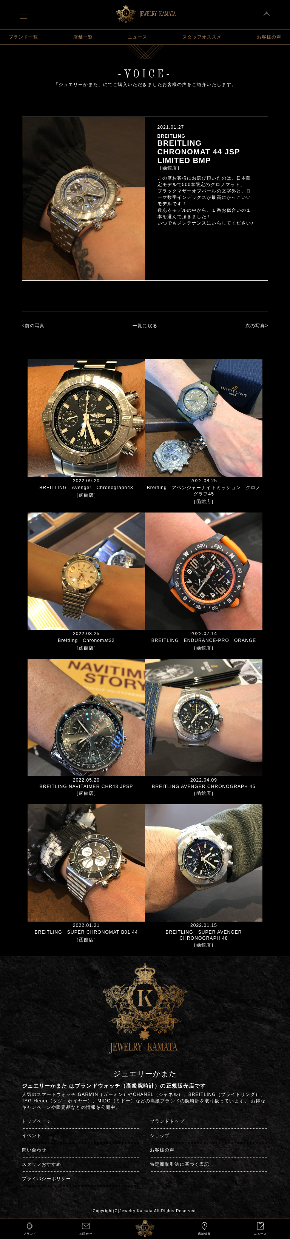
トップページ (36, 1121)
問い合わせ (34, 1150)
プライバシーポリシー (46, 1178)
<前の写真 (33, 325)
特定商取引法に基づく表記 (179, 1164)
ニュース (137, 37)
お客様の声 (269, 37)
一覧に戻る (145, 325)
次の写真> (256, 325)
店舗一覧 (83, 37)
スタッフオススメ (202, 37)
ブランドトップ (167, 1121)
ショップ (160, 1135)
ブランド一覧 (23, 37)
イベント (32, 1135)
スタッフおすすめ (42, 1164)
